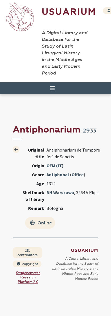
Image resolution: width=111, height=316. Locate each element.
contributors (27, 253)
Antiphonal (57, 174)
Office (78, 174)
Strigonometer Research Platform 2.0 (28, 277)
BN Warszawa (60, 192)
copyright (27, 264)
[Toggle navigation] (50, 88)
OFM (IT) (55, 165)
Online (41, 223)
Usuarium (69, 11)
